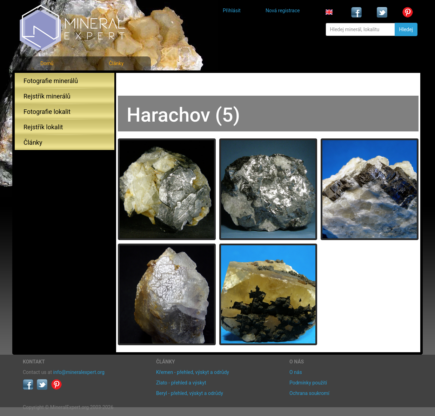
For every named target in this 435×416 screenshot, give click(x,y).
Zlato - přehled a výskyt (181, 383)
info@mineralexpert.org (79, 372)
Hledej (406, 29)
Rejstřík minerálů (47, 96)
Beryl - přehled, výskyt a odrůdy (189, 393)
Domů (46, 63)
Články (116, 63)
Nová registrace (283, 10)
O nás (295, 372)
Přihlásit (232, 10)
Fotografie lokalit (47, 111)
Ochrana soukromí (309, 393)
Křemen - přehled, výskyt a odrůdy (192, 372)
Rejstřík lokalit (43, 127)
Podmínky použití (308, 383)
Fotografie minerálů (51, 80)
